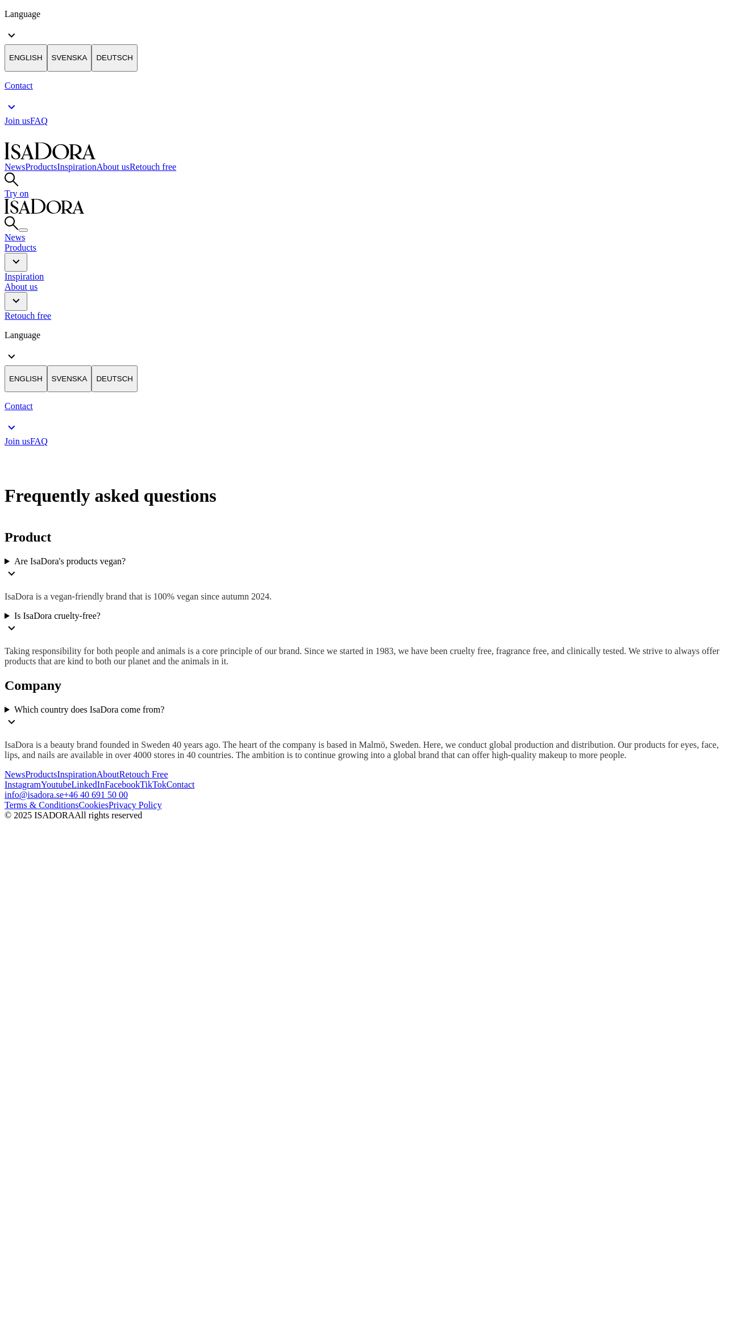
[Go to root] (50, 156)
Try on (17, 193)
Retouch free (153, 167)
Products (41, 167)
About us (113, 167)
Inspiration (76, 167)
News (15, 167)
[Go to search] (12, 183)
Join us (17, 121)
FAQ (39, 121)
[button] (16, 262)
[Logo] (90, 849)
